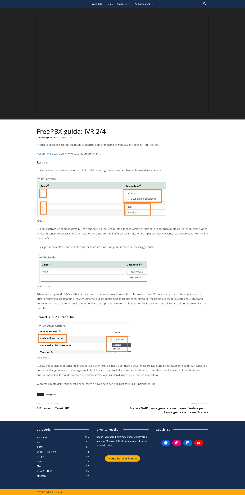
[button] (204, 4)
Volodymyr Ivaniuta (48, 137)
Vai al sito (97, 3)
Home (110, 3)
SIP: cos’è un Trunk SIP (53, 408)
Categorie (123, 3)
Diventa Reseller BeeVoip (122, 458)
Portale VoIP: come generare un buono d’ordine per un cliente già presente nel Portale (168, 410)
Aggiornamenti (144, 3)
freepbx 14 (51, 394)
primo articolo (50, 153)
